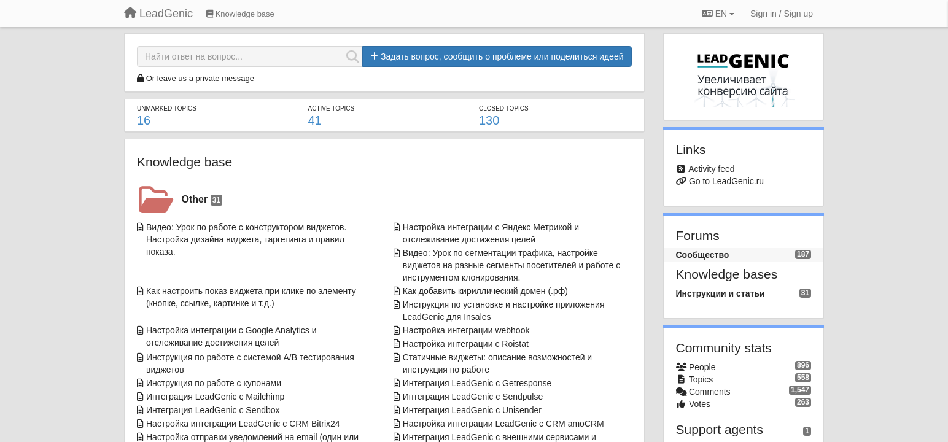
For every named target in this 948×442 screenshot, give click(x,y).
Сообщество (702, 255)
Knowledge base (184, 162)
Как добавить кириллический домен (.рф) (485, 291)
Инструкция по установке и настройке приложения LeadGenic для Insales (504, 311)
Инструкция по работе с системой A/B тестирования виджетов (250, 363)
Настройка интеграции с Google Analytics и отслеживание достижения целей (231, 336)
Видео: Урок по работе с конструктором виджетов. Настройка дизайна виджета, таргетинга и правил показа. (246, 239)
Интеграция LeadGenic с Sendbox (213, 410)
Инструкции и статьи (720, 293)
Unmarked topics (166, 108)
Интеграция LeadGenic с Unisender (472, 410)
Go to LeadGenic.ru (726, 181)
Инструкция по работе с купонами (213, 383)
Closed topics (504, 108)
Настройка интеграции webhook (466, 330)
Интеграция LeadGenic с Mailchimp (215, 396)
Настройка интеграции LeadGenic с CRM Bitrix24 (243, 423)
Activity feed (711, 169)
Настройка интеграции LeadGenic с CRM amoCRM (503, 423)
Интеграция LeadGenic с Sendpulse (473, 396)
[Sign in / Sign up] (781, 13)
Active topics (331, 108)
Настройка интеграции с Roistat (466, 344)
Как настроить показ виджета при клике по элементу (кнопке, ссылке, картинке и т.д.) (251, 297)
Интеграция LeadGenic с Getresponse (477, 383)
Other (202, 200)
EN (718, 13)
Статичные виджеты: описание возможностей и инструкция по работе (497, 363)
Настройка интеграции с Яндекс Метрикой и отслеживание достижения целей (491, 233)
